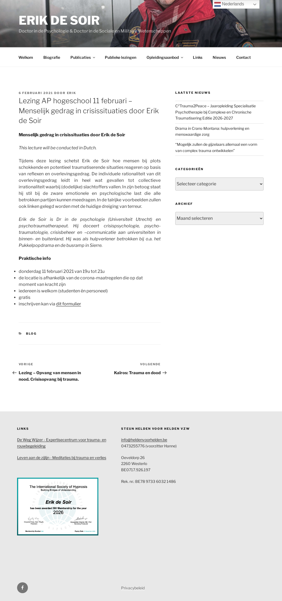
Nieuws (219, 57)
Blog (31, 333)
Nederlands (229, 4)
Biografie (51, 57)
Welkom (25, 57)
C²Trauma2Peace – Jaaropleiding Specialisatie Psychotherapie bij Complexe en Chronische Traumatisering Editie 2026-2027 (215, 112)
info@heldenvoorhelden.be (144, 439)
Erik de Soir (59, 20)
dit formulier (68, 303)
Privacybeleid (133, 588)
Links (197, 57)
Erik (71, 93)
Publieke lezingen (120, 57)
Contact (243, 57)
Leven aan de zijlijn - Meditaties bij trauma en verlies (61, 457)
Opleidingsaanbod (165, 57)
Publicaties (83, 57)
